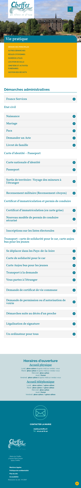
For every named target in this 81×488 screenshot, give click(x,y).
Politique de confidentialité (19, 470)
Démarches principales (18, 47)
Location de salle (16, 62)
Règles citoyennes (16, 54)
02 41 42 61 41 (42, 431)
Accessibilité (13, 477)
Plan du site (13, 473)
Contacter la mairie (40, 424)
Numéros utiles (15, 58)
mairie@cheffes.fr (40, 429)
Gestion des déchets (17, 72)
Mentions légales (15, 467)
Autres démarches (16, 51)
